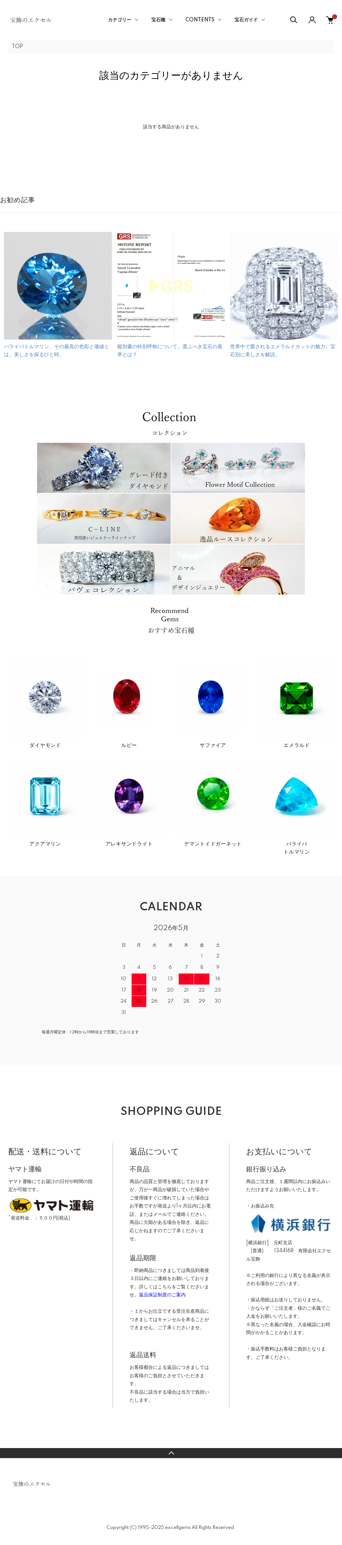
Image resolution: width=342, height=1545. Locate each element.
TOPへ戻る (171, 1453)
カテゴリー (119, 20)
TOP (17, 46)
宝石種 (158, 20)
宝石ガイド (246, 20)
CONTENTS (199, 20)
